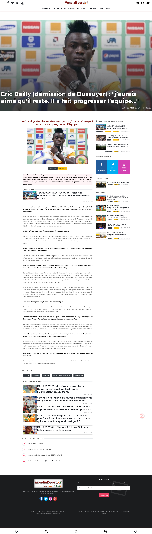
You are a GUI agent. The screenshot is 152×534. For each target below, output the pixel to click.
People (84, 8)
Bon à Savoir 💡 (108, 151)
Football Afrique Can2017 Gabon (62, 375)
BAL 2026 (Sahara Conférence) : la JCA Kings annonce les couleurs (118, 136)
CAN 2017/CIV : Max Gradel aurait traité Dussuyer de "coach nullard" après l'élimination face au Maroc (61, 388)
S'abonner (104, 495)
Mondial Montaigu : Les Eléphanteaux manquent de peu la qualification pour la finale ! (118, 207)
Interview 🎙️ (53, 168)
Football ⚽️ (62, 168)
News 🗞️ (108, 139)
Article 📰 (26, 375)
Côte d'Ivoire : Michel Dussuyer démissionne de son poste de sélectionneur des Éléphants (64, 399)
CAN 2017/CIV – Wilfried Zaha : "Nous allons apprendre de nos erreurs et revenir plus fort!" (64, 408)
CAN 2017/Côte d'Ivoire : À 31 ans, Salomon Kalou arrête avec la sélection (63, 428)
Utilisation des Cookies (44, 513)
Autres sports (71, 8)
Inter (107, 8)
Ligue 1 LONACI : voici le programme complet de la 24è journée (116, 234)
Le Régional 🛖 (100, 131)
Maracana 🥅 (108, 131)
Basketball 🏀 (116, 139)
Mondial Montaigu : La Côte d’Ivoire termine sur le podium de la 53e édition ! (118, 197)
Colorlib (103, 513)
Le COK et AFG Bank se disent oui (118, 182)
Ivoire (100, 8)
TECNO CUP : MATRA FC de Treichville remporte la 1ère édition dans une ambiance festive (63, 195)
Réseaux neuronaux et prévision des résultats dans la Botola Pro (117, 145)
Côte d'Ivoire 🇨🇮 (78, 375)
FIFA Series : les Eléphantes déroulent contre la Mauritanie (117, 216)
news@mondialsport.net (50, 461)
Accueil (45, 8)
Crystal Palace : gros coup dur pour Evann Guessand (117, 225)
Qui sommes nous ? (44, 511)
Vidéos (93, 8)
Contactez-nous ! (58, 511)
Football (56, 8)
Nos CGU (56, 513)
